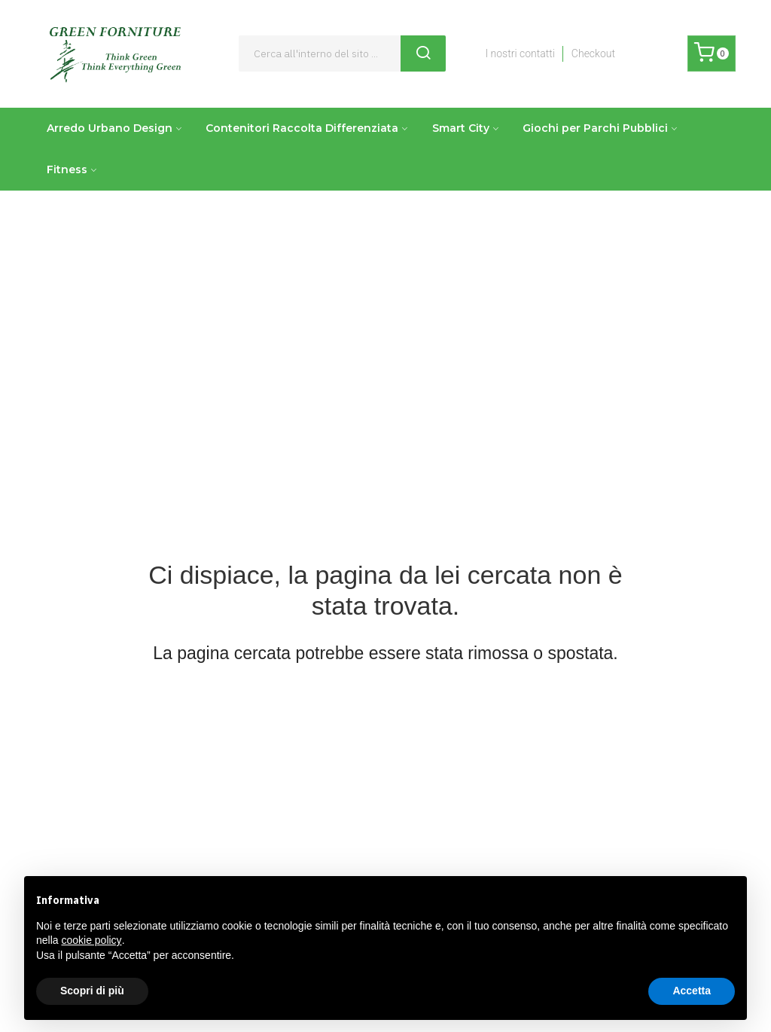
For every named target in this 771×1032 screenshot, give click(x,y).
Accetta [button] (691, 991)
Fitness (67, 169)
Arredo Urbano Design (109, 128)
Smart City (460, 128)
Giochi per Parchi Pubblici (595, 128)
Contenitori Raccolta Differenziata (302, 128)
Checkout (593, 53)
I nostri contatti (519, 53)
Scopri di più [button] (92, 991)
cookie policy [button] (91, 940)
